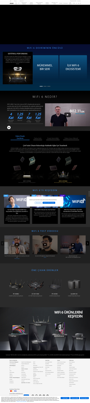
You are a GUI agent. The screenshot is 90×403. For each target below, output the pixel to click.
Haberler (70, 363)
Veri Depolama (23, 375)
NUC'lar (22, 365)
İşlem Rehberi (71, 382)
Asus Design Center (48, 362)
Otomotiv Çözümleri (48, 365)
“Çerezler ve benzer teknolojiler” (21, 401)
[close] (61, 197)
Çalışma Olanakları (72, 384)
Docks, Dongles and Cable (37, 383)
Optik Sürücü (23, 377)
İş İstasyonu (12, 382)
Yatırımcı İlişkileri (72, 367)
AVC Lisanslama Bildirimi (49, 372)
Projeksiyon (11, 381)
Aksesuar (11, 375)
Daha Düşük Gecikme (20, 137)
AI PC (46, 368)
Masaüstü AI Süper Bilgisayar (38, 371)
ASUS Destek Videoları (61, 374)
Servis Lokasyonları (60, 363)
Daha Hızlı (37, 138)
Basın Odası (71, 370)
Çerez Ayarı (65, 398)
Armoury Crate (47, 374)
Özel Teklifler (70, 3)
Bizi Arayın (59, 368)
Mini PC (22, 367)
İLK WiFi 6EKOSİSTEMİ (73, 67)
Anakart (22, 370)
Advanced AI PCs (48, 370)
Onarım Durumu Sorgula (61, 362)
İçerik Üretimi (12, 372)
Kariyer (70, 386)
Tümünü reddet (75, 398)
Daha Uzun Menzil (71, 138)
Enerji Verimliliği (53, 138)
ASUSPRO (47, 363)
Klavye (34, 376)
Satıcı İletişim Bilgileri (60, 377)
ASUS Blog (47, 367)
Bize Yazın (59, 367)
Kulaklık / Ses (35, 380)
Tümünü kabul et (84, 398)
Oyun (10, 370)
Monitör (11, 379)
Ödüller (70, 365)
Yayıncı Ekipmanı (36, 381)
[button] (78, 1)
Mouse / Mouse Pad (36, 378)
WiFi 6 (34, 363)
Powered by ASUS (72, 374)
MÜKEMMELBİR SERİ (45, 67)
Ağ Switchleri (35, 369)
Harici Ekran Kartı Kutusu (25, 379)
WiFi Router (35, 365)
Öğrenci (11, 374)
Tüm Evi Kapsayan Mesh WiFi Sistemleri (38, 368)
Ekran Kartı (23, 372)
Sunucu (34, 373)
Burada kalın (38, 202)
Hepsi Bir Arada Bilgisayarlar (26, 362)
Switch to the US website (49, 202)
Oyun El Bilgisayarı (13, 363)
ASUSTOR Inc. (71, 375)
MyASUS (58, 375)
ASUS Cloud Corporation (73, 377)
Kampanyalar (65, 3)
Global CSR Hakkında (73, 368)
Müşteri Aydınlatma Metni (73, 380)
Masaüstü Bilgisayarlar (25, 363)
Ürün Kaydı (59, 365)
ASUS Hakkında (72, 362)
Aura (46, 375)
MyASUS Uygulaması (61, 372)
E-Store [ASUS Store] (16, 3)
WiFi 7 (34, 362)
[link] (11, 3)
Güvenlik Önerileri (60, 370)
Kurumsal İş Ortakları (72, 372)
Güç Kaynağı (23, 374)
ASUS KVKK (71, 379)
